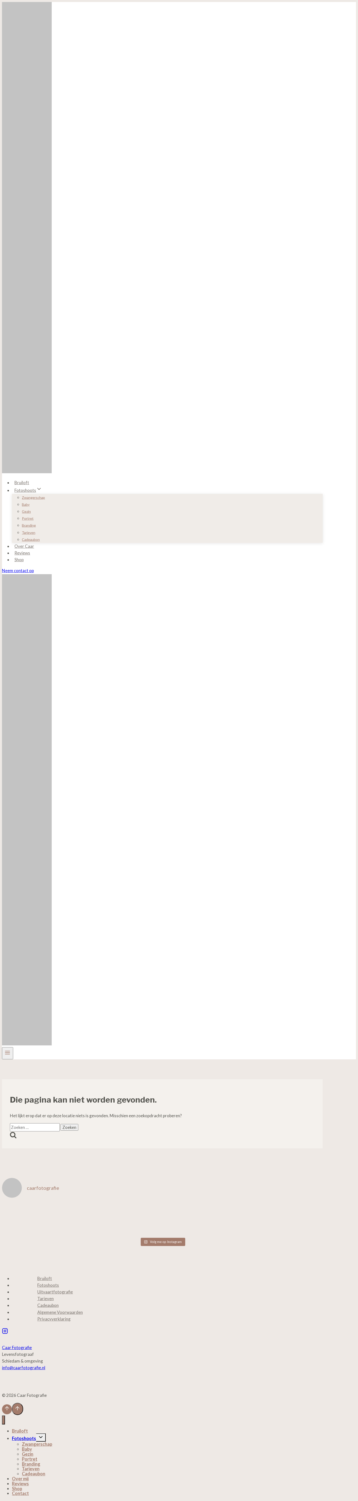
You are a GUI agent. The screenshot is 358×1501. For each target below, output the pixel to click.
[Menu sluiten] (3, 1419)
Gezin (26, 511)
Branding (29, 525)
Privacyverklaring (54, 1319)
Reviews (22, 553)
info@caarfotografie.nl (23, 1367)
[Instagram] (5, 1331)
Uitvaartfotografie (55, 1291)
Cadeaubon (31, 539)
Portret (28, 518)
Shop (19, 559)
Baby (26, 504)
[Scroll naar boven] (7, 1409)
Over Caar (24, 546)
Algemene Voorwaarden (60, 1312)
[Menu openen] (7, 1053)
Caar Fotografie (17, 1347)
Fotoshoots (48, 1285)
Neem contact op (18, 570)
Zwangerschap (33, 497)
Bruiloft (21, 482)
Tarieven (28, 532)
